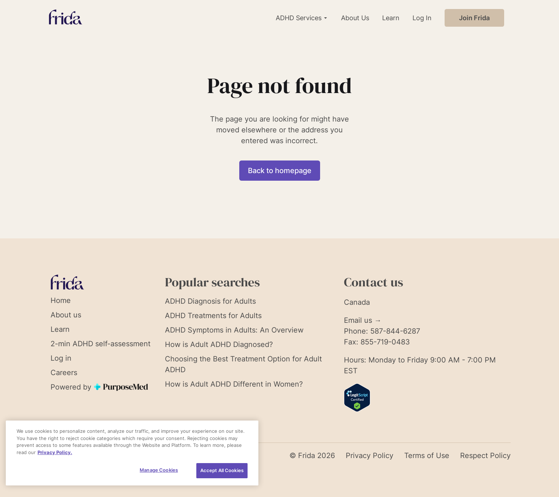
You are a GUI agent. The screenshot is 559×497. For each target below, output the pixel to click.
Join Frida (474, 18)
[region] (132, 453)
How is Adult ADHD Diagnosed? (219, 344)
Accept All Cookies (222, 470)
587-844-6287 (395, 331)
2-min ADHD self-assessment (100, 343)
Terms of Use (426, 455)
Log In (422, 18)
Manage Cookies (159, 470)
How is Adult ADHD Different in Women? (234, 384)
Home (61, 300)
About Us (355, 18)
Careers (64, 372)
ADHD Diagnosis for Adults (210, 301)
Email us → (362, 320)
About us (66, 315)
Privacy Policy (369, 455)
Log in (61, 358)
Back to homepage (279, 170)
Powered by (100, 387)
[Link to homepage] (65, 17)
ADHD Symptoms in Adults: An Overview (234, 330)
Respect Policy (485, 455)
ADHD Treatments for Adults (213, 315)
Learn (390, 18)
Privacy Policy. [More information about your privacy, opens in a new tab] (55, 452)
